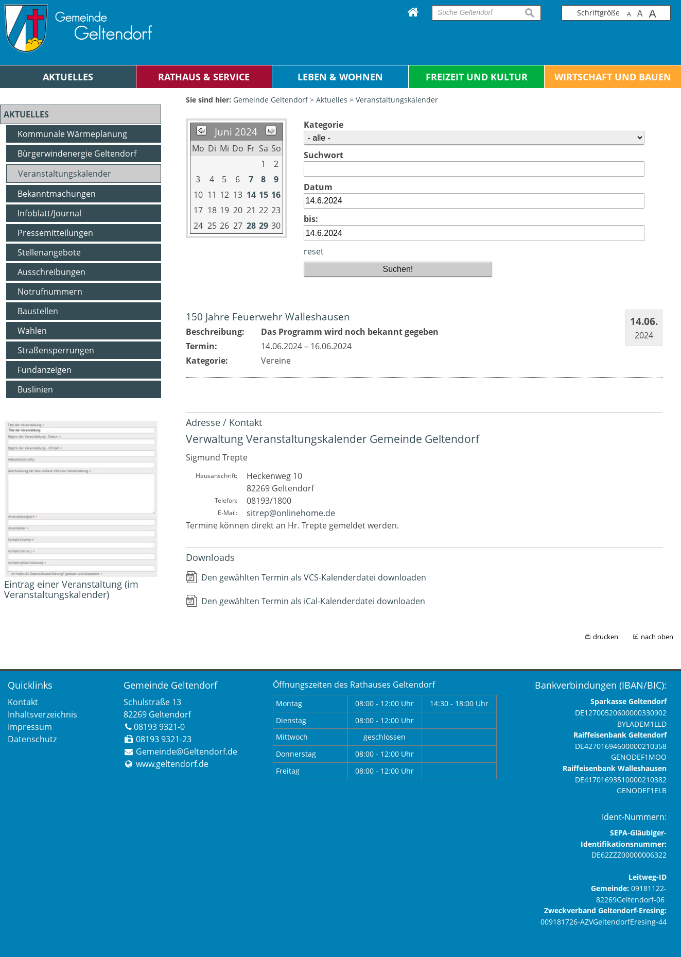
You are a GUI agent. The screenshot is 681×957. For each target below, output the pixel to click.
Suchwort (323, 155)
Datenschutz (32, 739)
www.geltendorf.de (172, 764)
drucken (605, 636)
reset (314, 251)
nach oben (657, 636)
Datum (318, 187)
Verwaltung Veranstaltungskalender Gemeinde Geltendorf (332, 438)
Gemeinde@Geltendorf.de (186, 751)
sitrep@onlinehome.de (291, 513)
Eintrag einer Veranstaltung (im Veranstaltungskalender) (71, 589)
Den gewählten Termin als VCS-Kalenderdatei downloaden (313, 577)
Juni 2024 (236, 132)
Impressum (30, 726)
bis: (311, 219)
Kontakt (23, 702)
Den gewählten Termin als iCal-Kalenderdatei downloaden (313, 601)
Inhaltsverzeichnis (42, 714)
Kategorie (323, 124)
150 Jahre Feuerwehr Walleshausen (268, 316)
